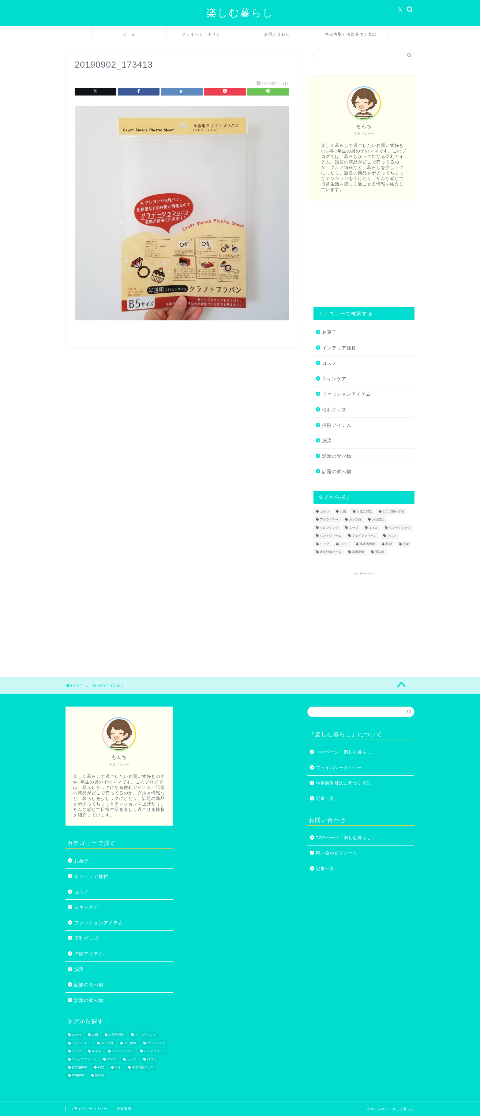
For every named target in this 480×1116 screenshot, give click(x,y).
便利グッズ (334, 409)
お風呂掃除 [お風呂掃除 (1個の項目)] (364, 511)
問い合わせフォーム (336, 853)
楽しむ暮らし (240, 12)
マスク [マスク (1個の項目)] (391, 536)
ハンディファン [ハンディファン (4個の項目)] (399, 527)
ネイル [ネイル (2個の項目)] (373, 527)
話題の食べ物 (336, 456)
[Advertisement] (363, 253)
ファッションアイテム (346, 394)
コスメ (329, 363)
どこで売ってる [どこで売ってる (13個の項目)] (393, 511)
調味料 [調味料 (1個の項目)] (379, 552)
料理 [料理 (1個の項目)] (389, 544)
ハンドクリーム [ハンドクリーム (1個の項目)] (330, 536)
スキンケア (334, 378)
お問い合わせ (277, 34)
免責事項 (124, 1108)
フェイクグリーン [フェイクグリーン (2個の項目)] (364, 536)
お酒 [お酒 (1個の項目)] (343, 511)
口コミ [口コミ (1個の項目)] (344, 544)
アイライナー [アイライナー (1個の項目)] (329, 519)
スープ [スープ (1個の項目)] (353, 527)
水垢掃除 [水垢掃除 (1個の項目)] (358, 552)
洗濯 (327, 440)
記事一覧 (325, 798)
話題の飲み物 (336, 471)
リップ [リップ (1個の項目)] (324, 544)
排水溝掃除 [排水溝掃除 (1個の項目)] (367, 544)
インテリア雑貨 (339, 347)
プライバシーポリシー (203, 34)
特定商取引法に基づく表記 (351, 34)
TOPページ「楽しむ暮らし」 (346, 752)
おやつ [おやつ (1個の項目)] (324, 511)
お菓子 (329, 332)
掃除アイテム (336, 425)
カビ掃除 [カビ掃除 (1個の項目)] (378, 519)
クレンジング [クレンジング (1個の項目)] (329, 527)
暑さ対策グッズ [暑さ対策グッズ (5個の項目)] (330, 552)
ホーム (129, 34)
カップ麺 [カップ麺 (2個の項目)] (355, 519)
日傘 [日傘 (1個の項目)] (406, 544)
